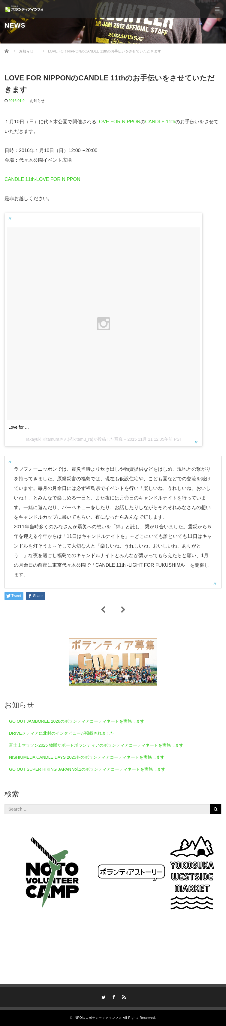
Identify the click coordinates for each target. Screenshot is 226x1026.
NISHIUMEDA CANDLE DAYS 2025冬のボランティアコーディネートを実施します (86, 757)
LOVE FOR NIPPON (118, 121)
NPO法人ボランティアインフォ (98, 1017)
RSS (123, 996)
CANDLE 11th (160, 121)
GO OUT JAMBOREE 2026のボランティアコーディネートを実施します (76, 721)
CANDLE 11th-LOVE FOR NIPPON (42, 179)
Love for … (18, 427)
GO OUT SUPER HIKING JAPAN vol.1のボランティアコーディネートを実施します (87, 769)
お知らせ (37, 101)
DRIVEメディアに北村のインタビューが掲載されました (61, 733)
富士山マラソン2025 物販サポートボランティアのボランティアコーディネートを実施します (96, 745)
